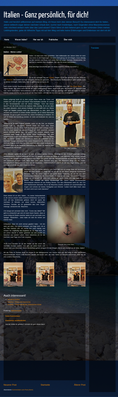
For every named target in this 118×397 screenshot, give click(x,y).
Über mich (68, 39)
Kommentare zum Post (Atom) (22, 390)
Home (6, 39)
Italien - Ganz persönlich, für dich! (46, 15)
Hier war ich (38, 39)
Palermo (9, 80)
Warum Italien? (21, 39)
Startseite (45, 385)
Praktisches (53, 39)
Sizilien (51, 77)
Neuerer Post (10, 385)
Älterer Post (79, 385)
